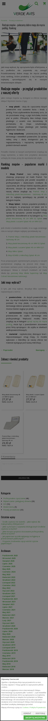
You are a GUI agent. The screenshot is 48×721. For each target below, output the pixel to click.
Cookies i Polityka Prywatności (34, 707)
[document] (24, 699)
